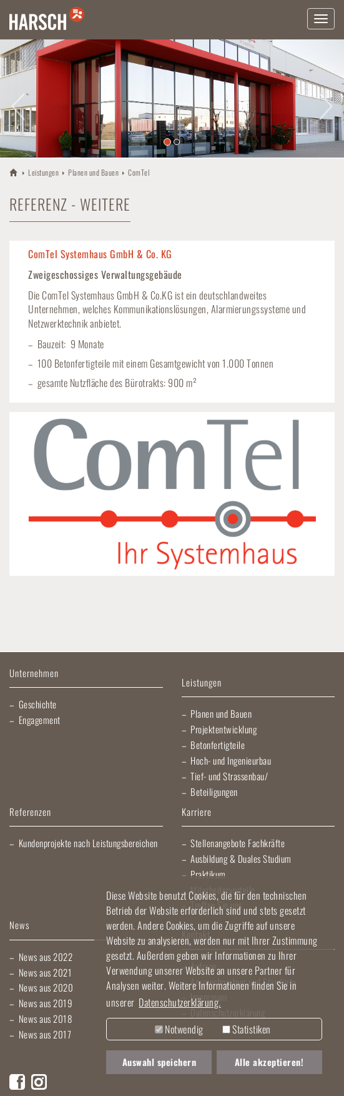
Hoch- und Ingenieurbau (230, 760)
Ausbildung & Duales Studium (241, 858)
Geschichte (38, 704)
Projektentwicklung (223, 729)
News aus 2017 (45, 1034)
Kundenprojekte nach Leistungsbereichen (88, 843)
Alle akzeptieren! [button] (269, 1061)
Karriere (197, 812)
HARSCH (14, 171)
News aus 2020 (46, 987)
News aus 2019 (46, 1003)
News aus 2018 (45, 1018)
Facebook (17, 1082)
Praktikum (208, 874)
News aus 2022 (46, 956)
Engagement (40, 719)
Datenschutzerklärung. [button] (180, 1002)
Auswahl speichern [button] (159, 1061)
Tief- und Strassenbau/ (229, 776)
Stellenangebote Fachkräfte (237, 843)
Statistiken (246, 1029)
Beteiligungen (214, 791)
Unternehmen (34, 674)
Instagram (39, 1082)
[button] (17, 98)
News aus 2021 (45, 972)
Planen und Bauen (93, 172)
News (19, 926)
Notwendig (179, 1029)
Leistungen (43, 172)
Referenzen (30, 812)
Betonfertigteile (217, 745)
